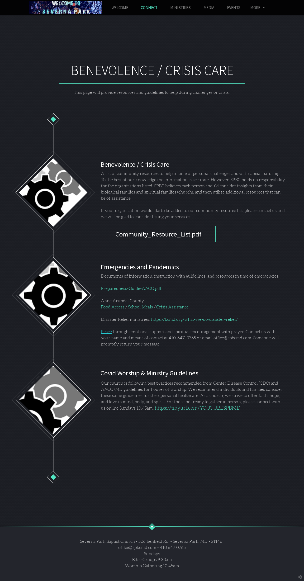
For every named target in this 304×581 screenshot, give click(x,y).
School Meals (140, 307)
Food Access (112, 307)
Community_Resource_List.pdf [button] (158, 234)
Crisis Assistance (172, 307)
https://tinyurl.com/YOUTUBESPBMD (197, 408)
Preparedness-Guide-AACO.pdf (131, 288)
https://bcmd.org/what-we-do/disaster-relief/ (194, 319)
